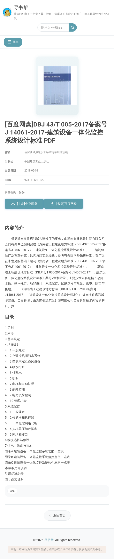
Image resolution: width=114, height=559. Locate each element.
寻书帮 (21, 7)
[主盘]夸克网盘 (24, 204)
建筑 (12, 490)
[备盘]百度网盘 (63, 204)
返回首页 (57, 515)
